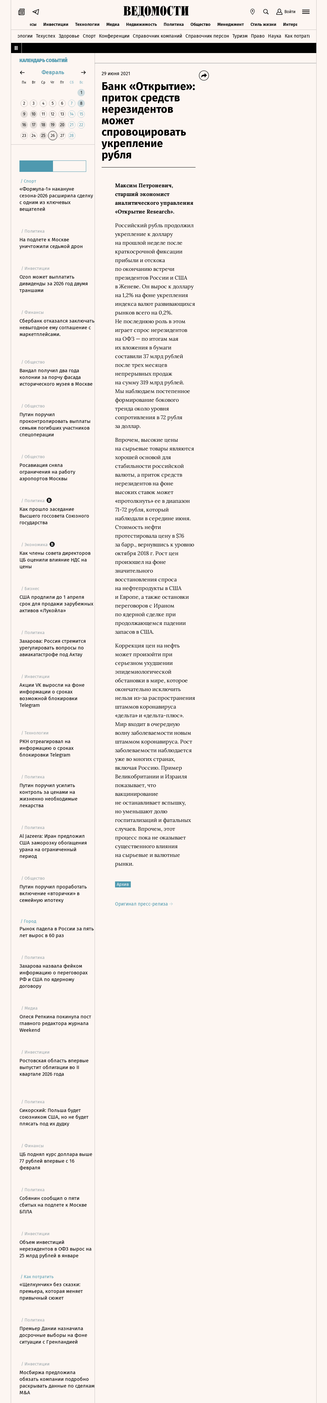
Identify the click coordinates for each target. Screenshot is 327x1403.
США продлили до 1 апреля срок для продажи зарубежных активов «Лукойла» (56, 604)
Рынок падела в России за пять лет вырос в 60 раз (56, 932)
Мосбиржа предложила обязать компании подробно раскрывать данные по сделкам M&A (57, 1382)
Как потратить (300, 36)
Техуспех (45, 36)
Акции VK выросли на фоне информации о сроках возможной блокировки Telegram (52, 695)
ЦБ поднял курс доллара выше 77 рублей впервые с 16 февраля (55, 1161)
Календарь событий (43, 60)
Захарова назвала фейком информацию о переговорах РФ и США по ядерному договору (53, 976)
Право (258, 36)
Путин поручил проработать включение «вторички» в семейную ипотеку (53, 893)
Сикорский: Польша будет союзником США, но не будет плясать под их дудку (54, 1117)
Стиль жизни (263, 24)
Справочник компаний (157, 36)
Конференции (114, 36)
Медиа (112, 24)
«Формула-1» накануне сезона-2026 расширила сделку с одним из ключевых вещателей (56, 199)
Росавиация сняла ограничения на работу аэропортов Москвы (47, 472)
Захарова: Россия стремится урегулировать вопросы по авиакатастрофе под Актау (52, 648)
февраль (53, 72)
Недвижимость (141, 24)
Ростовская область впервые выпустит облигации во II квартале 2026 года (54, 1067)
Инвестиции (55, 24)
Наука (274, 36)
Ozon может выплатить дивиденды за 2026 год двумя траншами (53, 283)
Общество (200, 24)
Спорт (89, 36)
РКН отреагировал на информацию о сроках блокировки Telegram (46, 748)
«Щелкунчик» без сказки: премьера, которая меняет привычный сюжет (51, 1291)
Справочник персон (207, 36)
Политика (174, 24)
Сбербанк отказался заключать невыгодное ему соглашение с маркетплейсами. (57, 327)
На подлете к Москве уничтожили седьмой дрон (51, 243)
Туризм (240, 36)
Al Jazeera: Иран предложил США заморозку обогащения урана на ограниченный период (53, 846)
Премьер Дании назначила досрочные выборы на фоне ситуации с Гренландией (53, 1335)
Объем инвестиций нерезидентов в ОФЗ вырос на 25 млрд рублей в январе (55, 1249)
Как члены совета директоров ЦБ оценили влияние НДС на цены (55, 560)
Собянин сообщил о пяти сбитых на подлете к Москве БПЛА (53, 1205)
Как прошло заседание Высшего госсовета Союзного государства (54, 516)
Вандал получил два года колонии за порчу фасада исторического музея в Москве (56, 377)
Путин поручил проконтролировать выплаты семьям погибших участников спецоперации (55, 425)
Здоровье (69, 36)
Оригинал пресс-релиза (144, 904)
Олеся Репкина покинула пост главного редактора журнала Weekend (55, 1023)
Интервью (293, 24)
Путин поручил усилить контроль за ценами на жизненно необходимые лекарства (48, 795)
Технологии (87, 24)
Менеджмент (230, 24)
